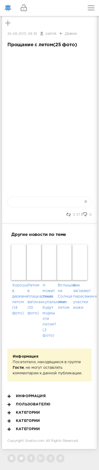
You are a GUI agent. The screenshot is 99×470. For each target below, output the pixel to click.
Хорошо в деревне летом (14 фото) (19, 299)
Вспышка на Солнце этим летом (65, 296)
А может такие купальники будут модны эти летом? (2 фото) (49, 310)
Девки (71, 33)
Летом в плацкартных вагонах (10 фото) (34, 299)
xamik (50, 33)
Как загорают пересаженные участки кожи (80, 296)
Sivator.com (35, 440)
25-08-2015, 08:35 (22, 33)
